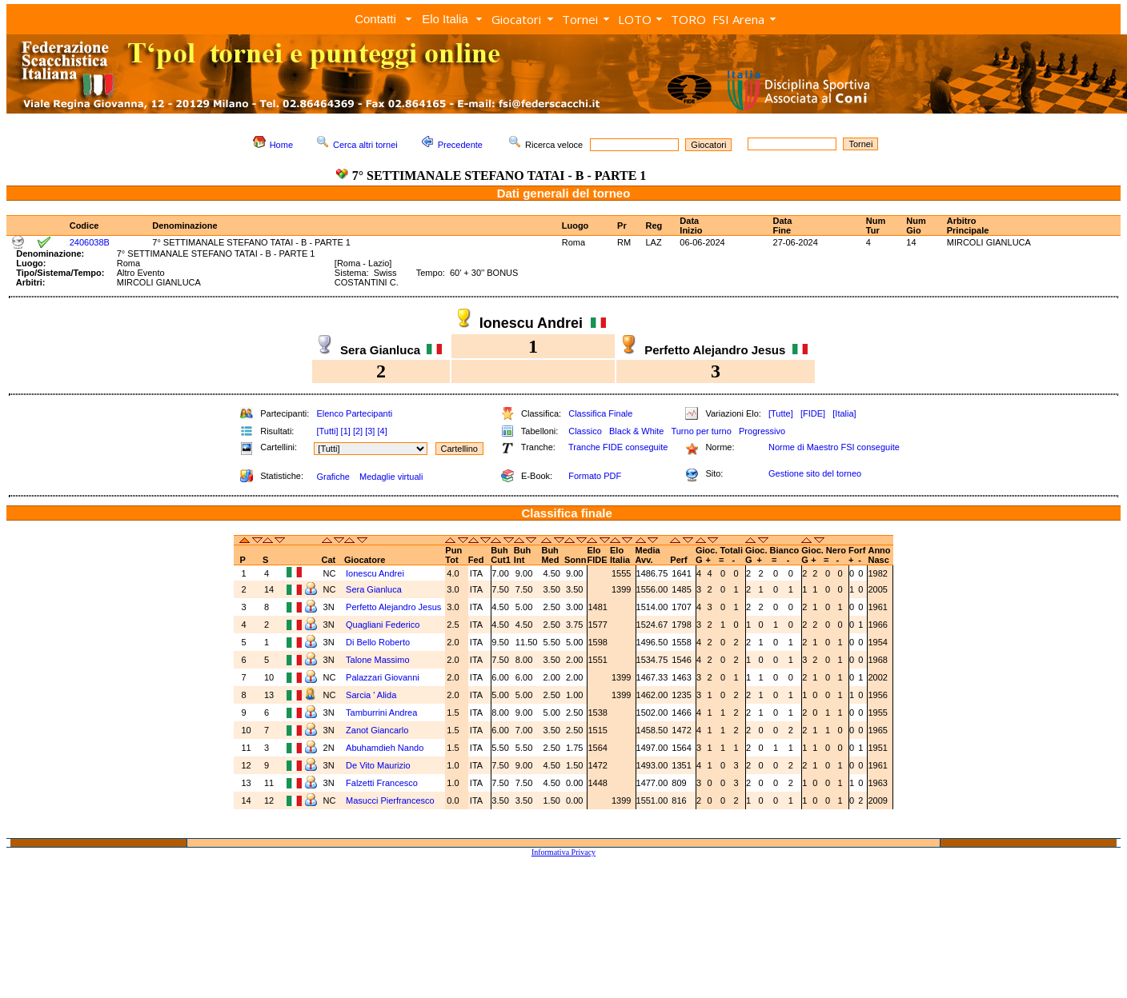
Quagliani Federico (382, 624)
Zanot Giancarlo (377, 730)
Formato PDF (594, 476)
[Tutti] (327, 431)
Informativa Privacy (563, 852)
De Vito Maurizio (378, 765)
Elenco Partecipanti (354, 413)
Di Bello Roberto (378, 642)
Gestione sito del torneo (814, 473)
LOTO (635, 19)
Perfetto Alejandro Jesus (393, 607)
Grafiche (333, 476)
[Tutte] (780, 413)
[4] (382, 431)
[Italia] (844, 413)
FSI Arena (738, 19)
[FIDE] (812, 413)
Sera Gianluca (374, 589)
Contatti (375, 19)
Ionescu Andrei (375, 573)
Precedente (460, 145)
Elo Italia (445, 19)
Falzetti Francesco (382, 783)
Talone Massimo (377, 660)
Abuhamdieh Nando (384, 747)
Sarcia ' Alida (371, 695)
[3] (370, 431)
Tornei (580, 19)
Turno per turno (701, 431)
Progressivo (762, 431)
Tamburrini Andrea (381, 712)
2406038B (90, 242)
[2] (358, 431)
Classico (585, 431)
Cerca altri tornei (365, 145)
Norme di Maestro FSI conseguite (834, 447)
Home (281, 145)
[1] (346, 431)
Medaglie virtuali (391, 476)
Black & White (636, 431)
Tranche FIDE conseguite (618, 447)
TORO (688, 19)
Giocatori (516, 19)
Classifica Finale (600, 413)
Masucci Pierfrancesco (390, 800)
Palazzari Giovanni (382, 677)
